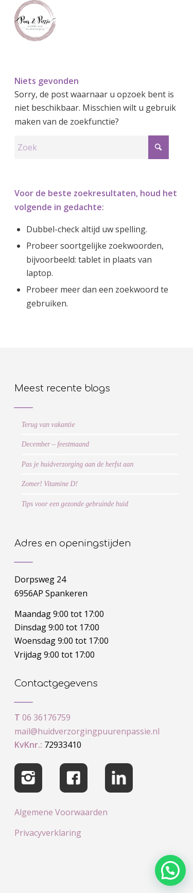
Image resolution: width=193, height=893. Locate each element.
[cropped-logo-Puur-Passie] (80, 20)
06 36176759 (46, 717)
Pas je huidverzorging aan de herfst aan (78, 464)
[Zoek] (91, 147)
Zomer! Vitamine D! (50, 484)
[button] (170, 870)
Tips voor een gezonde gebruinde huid (75, 504)
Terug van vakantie (48, 424)
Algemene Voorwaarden (61, 812)
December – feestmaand (55, 444)
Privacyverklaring (47, 832)
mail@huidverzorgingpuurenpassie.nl (87, 731)
